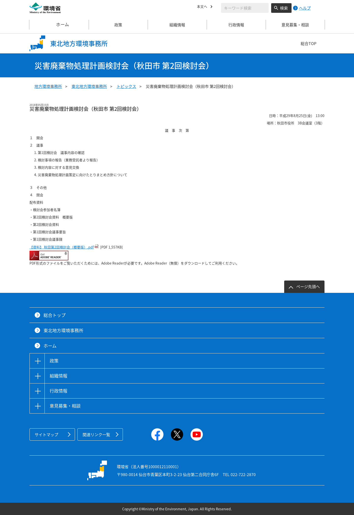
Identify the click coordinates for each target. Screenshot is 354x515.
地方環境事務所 (48, 86)
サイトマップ (46, 434)
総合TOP (308, 43)
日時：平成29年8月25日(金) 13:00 (295, 115)
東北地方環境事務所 (89, 86)
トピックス (126, 86)
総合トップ (55, 315)
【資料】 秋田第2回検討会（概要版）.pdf (62, 247)
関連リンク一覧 (96, 434)
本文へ (203, 7)
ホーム (59, 25)
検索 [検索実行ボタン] (284, 8)
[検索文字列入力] (245, 8)
